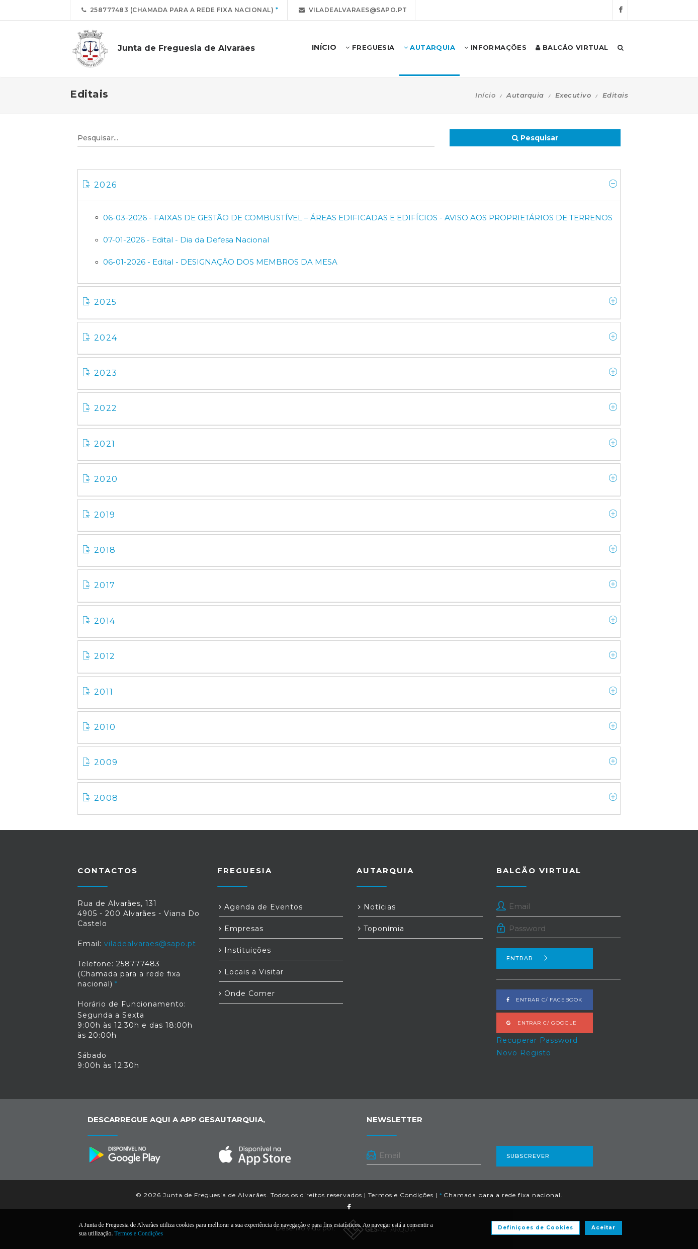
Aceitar (603, 1227)
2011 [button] (350, 692)
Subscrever (528, 1155)
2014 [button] (350, 621)
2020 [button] (350, 479)
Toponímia (381, 928)
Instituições (245, 950)
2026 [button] (350, 185)
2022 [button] (350, 408)
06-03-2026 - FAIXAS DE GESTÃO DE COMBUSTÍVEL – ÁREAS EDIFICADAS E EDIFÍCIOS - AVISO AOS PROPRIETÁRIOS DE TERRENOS (358, 217)
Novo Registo (523, 1052)
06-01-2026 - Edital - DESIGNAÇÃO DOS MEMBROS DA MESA (220, 262)
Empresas (241, 928)
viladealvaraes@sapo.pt (351, 10)
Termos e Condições (400, 1195)
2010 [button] (350, 727)
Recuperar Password (537, 1040)
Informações (495, 47)
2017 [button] (350, 585)
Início (485, 95)
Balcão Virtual (572, 47)
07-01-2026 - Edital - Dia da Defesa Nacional (186, 239)
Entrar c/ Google (541, 1023)
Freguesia (369, 47)
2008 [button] (350, 798)
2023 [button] (350, 373)
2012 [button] (350, 656)
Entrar (527, 958)
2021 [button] (350, 444)
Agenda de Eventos (261, 906)
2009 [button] (350, 762)
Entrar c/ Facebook (544, 999)
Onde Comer (247, 993)
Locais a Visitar (251, 971)
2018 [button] (350, 550)
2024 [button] (350, 337)
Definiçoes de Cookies (535, 1227)
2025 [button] (350, 302)
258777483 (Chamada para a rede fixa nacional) (176, 10)
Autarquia (429, 47)
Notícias (377, 906)
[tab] (349, 185)
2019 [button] (350, 515)
